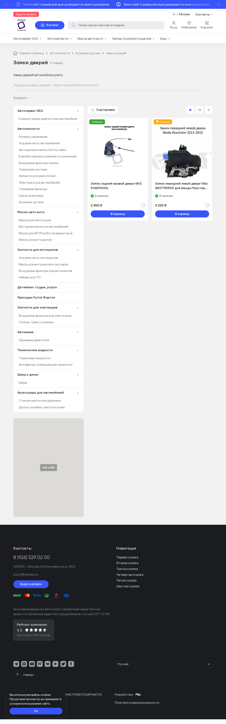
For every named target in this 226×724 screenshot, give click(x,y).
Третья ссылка (127, 569)
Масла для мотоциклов (35, 240)
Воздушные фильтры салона (38, 163)
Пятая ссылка (126, 580)
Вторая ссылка (127, 563)
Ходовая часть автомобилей (39, 143)
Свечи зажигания (31, 195)
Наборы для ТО (30, 277)
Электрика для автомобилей (39, 182)
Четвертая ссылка (129, 575)
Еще (165, 39)
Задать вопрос (31, 584)
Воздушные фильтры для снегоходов (45, 315)
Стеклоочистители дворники (40, 400)
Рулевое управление (33, 137)
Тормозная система (33, 169)
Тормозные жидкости (34, 358)
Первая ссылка (127, 557)
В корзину (118, 214)
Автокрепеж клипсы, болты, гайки (42, 150)
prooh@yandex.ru (25, 574)
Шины (23, 382)
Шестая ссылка (127, 586)
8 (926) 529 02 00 (31, 557)
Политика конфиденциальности (137, 702)
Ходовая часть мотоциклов (38, 258)
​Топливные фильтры (33, 189)
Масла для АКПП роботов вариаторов (45, 233)
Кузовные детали (31, 202)
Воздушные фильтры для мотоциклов (45, 271)
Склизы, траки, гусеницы (36, 322)
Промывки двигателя (34, 340)
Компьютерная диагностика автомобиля (48, 119)
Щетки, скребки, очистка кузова (42, 407)
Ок (36, 711)
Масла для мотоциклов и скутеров (43, 264)
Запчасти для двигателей (37, 176)
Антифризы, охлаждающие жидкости (45, 364)
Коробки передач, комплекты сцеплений (48, 156)
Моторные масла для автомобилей (43, 226)
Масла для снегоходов (35, 220)
